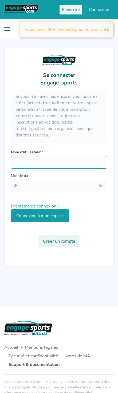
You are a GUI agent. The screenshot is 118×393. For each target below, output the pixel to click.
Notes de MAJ (78, 356)
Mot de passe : (23, 175)
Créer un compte (59, 241)
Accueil (11, 347)
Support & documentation (34, 365)
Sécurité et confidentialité (33, 356)
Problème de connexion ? (35, 206)
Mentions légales (41, 347)
